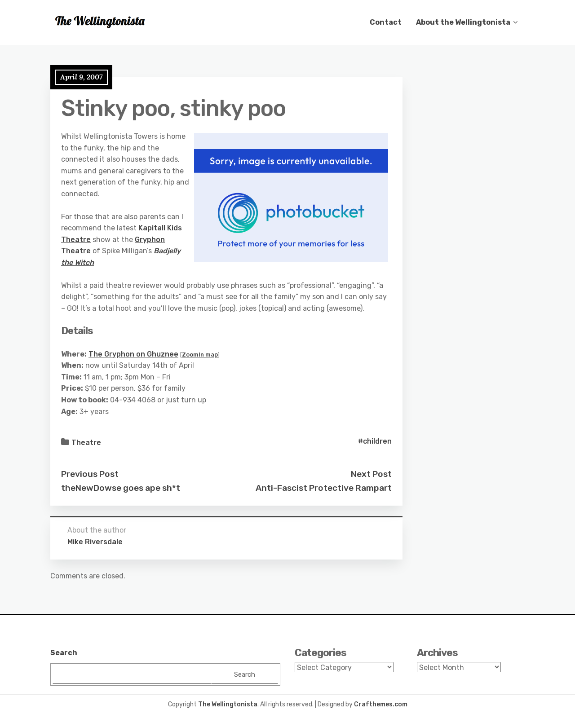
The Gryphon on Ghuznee (133, 354)
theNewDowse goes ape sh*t (120, 488)
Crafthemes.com (380, 704)
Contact (386, 22)
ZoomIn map (200, 354)
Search (63, 652)
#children (375, 441)
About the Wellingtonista (463, 22)
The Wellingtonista (227, 704)
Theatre (86, 442)
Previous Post (90, 474)
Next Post (371, 474)
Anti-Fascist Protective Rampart (324, 488)
